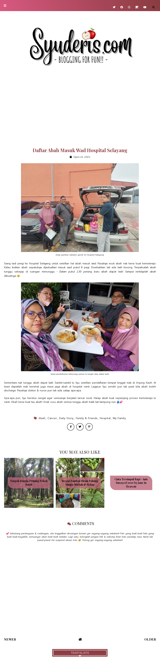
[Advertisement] (80, 109)
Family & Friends (87, 418)
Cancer (52, 418)
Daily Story (66, 418)
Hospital (105, 418)
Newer (10, 639)
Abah (41, 418)
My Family (119, 418)
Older (150, 639)
